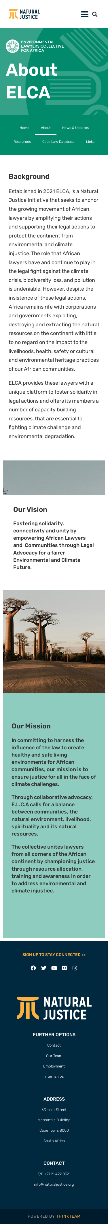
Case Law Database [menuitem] (58, 142)
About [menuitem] (46, 128)
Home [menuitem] (24, 128)
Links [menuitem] (90, 142)
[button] (84, 14)
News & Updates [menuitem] (75, 128)
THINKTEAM (68, 1216)
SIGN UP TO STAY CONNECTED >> (54, 954)
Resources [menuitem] (22, 142)
